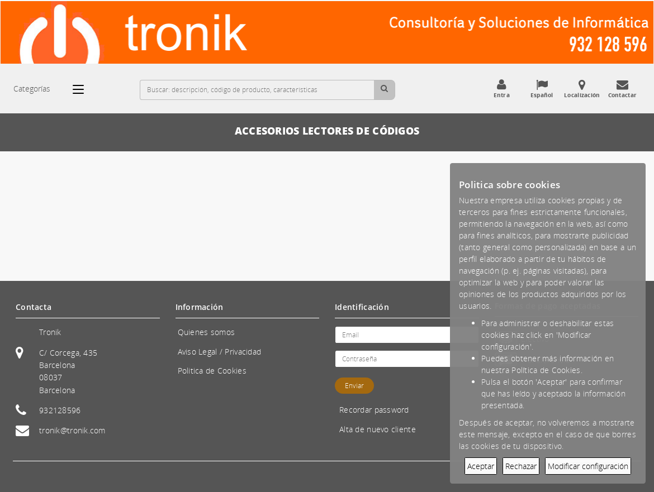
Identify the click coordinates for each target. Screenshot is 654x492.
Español (542, 89)
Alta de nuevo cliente (377, 429)
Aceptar (480, 466)
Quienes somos (206, 332)
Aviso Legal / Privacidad (220, 351)
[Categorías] (84, 89)
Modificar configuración (588, 466)
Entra (501, 89)
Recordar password (374, 409)
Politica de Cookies (212, 370)
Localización (582, 89)
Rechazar (521, 466)
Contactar (622, 89)
